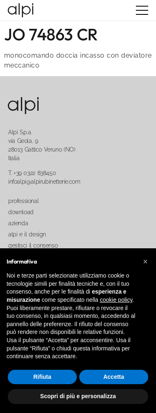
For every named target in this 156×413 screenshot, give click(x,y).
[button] (145, 261)
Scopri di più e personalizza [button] (78, 396)
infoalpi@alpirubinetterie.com (44, 181)
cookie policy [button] (116, 299)
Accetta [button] (113, 376)
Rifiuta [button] (42, 376)
